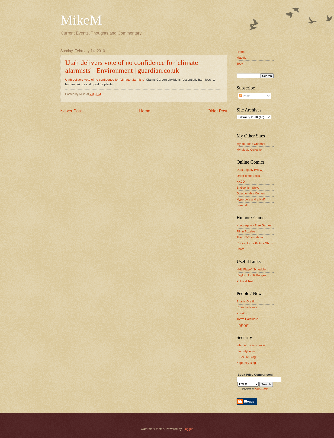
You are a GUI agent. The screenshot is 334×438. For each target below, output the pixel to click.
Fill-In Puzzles (246, 231)
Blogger (188, 429)
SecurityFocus (246, 351)
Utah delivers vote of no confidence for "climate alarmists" (105, 79)
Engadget (243, 325)
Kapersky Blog (246, 363)
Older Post (217, 111)
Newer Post (71, 111)
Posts (244, 96)
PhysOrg (242, 313)
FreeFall (242, 205)
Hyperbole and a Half (251, 199)
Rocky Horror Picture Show (255, 243)
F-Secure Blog (246, 357)
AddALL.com (261, 389)
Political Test (245, 281)
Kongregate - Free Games (254, 225)
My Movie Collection (250, 149)
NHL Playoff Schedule (251, 269)
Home (144, 111)
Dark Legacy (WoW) (250, 169)
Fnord (240, 249)
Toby (240, 63)
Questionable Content (251, 193)
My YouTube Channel (251, 144)
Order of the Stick (248, 176)
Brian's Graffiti (246, 301)
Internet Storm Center (251, 345)
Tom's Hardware (247, 319)
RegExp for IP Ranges (251, 275)
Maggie (241, 57)
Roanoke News (247, 307)
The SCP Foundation (250, 237)
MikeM (81, 20)
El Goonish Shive (248, 187)
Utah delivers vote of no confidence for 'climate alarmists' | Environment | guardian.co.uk (131, 66)
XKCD (241, 181)
